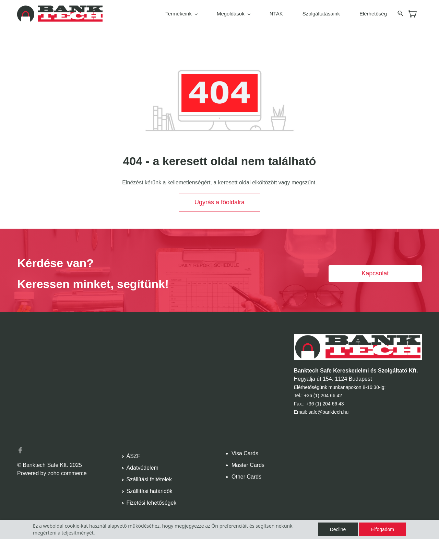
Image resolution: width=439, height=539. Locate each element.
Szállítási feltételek (149, 479)
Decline (338, 529)
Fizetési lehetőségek (152, 503)
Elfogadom (382, 529)
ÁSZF (134, 456)
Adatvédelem (142, 468)
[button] (219, 202)
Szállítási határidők (150, 491)
